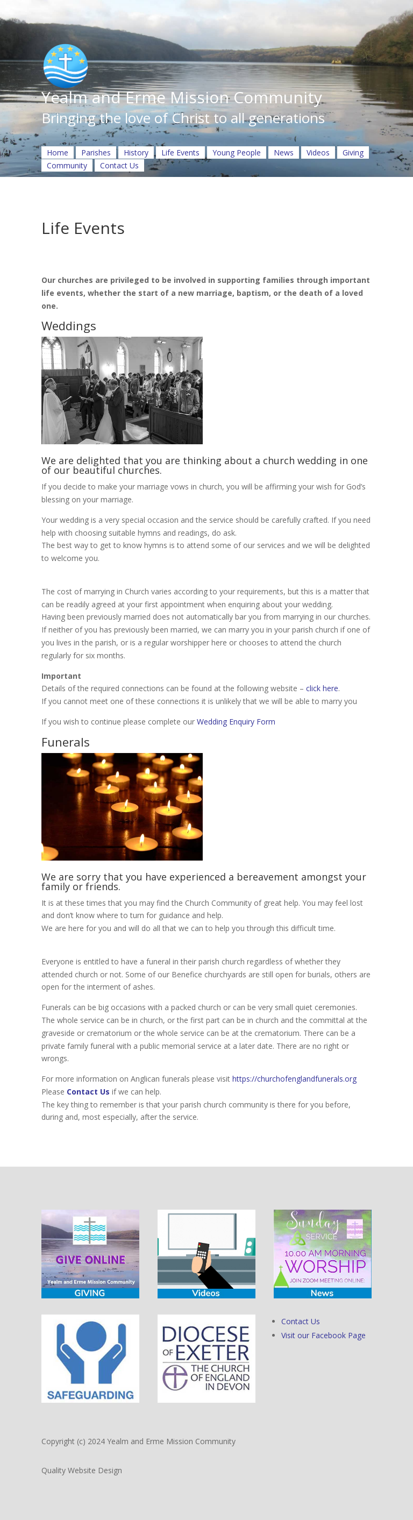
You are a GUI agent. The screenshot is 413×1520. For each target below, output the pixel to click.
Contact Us (119, 165)
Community (67, 165)
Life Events (180, 152)
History (136, 152)
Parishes (96, 152)
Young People (236, 152)
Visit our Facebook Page (323, 1335)
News (284, 152)
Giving (353, 152)
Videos (318, 152)
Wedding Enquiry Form (236, 721)
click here (322, 688)
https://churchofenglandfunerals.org (294, 1079)
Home (57, 152)
